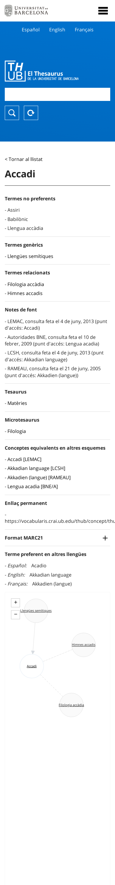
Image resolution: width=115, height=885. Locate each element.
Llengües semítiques (30, 256)
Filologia (16, 431)
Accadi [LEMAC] (24, 459)
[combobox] (57, 94)
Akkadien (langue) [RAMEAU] (39, 477)
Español (31, 29)
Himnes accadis (25, 293)
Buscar (12, 113)
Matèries (17, 403)
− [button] (15, 614)
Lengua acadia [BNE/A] (32, 486)
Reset (31, 113)
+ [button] (15, 602)
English (57, 29)
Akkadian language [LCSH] (36, 468)
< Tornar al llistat (24, 159)
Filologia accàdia (25, 284)
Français (84, 29)
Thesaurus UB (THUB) (42, 71)
